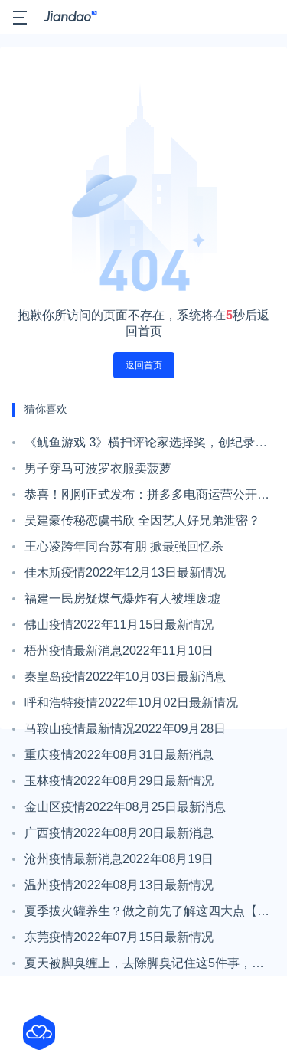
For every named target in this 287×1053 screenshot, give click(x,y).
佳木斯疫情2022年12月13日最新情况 (125, 572)
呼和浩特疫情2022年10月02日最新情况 (131, 702)
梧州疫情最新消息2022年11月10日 (119, 650)
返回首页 (144, 365)
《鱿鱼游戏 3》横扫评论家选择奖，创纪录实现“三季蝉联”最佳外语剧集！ (145, 446)
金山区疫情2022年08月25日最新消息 (125, 806)
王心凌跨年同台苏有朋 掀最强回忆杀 (123, 546)
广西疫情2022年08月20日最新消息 (119, 832)
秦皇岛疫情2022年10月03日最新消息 (125, 676)
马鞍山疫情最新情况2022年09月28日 (125, 728)
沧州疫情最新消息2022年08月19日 (119, 858)
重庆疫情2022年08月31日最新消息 (119, 754)
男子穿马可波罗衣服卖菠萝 (97, 468)
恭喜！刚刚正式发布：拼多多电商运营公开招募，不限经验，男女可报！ (146, 498)
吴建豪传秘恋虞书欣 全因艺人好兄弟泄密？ (142, 520)
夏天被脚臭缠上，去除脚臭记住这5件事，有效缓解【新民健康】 (144, 966)
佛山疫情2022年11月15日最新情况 (119, 624)
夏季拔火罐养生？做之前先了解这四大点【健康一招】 (146, 914)
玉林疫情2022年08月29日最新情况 (119, 780)
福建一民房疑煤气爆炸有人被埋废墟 (122, 598)
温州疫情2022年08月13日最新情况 (119, 884)
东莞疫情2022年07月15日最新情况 (119, 936)
